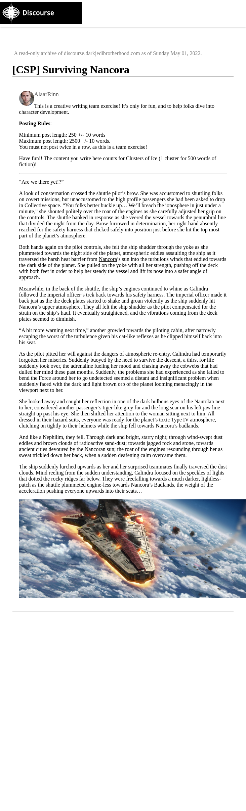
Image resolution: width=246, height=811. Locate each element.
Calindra (199, 288)
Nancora (108, 259)
